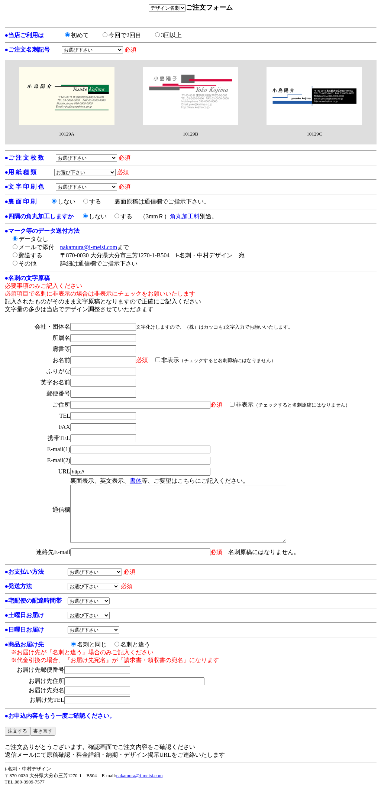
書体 (136, 481)
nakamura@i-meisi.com (88, 247)
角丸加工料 (185, 216)
